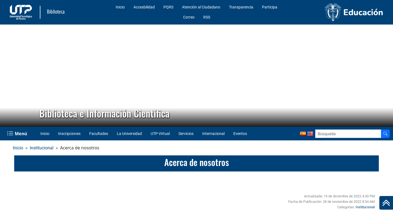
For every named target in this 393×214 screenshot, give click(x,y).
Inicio (120, 7)
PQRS (168, 7)
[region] (196, 76)
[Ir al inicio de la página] (386, 203)
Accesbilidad (144, 7)
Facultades (98, 133)
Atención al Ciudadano (201, 7)
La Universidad (129, 133)
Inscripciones (69, 133)
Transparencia (241, 7)
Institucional (41, 147)
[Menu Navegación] (17, 133)
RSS (206, 17)
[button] (8, 75)
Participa (269, 7)
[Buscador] (385, 133)
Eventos (240, 133)
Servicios (185, 133)
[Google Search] (348, 133)
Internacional (213, 133)
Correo (189, 17)
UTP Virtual (160, 133)
